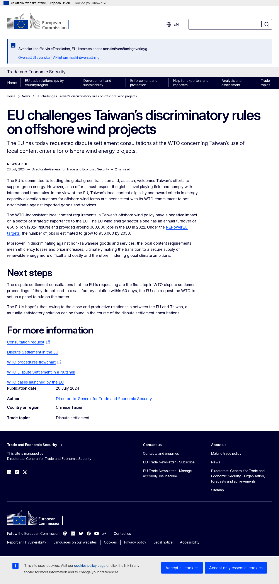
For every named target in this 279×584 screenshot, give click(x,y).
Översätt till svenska (34, 57)
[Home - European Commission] (42, 21)
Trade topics (265, 82)
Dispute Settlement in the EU (32, 352)
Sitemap (217, 490)
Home (12, 83)
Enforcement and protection (143, 82)
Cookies (110, 542)
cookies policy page (89, 565)
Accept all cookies (182, 567)
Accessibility (189, 542)
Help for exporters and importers (190, 82)
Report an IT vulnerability (26, 542)
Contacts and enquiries (161, 453)
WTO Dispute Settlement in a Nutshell (41, 372)
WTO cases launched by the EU (35, 382)
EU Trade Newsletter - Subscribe (169, 462)
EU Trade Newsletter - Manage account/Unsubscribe (167, 473)
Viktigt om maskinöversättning (76, 57)
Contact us (122, 533)
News (26, 96)
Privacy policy (135, 542)
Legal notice (163, 542)
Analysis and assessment (231, 82)
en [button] (172, 24)
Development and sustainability (97, 82)
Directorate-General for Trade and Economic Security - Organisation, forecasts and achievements (238, 476)
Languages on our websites (75, 542)
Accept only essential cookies (236, 567)
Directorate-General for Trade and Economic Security (104, 398)
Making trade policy (226, 453)
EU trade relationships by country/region (44, 82)
